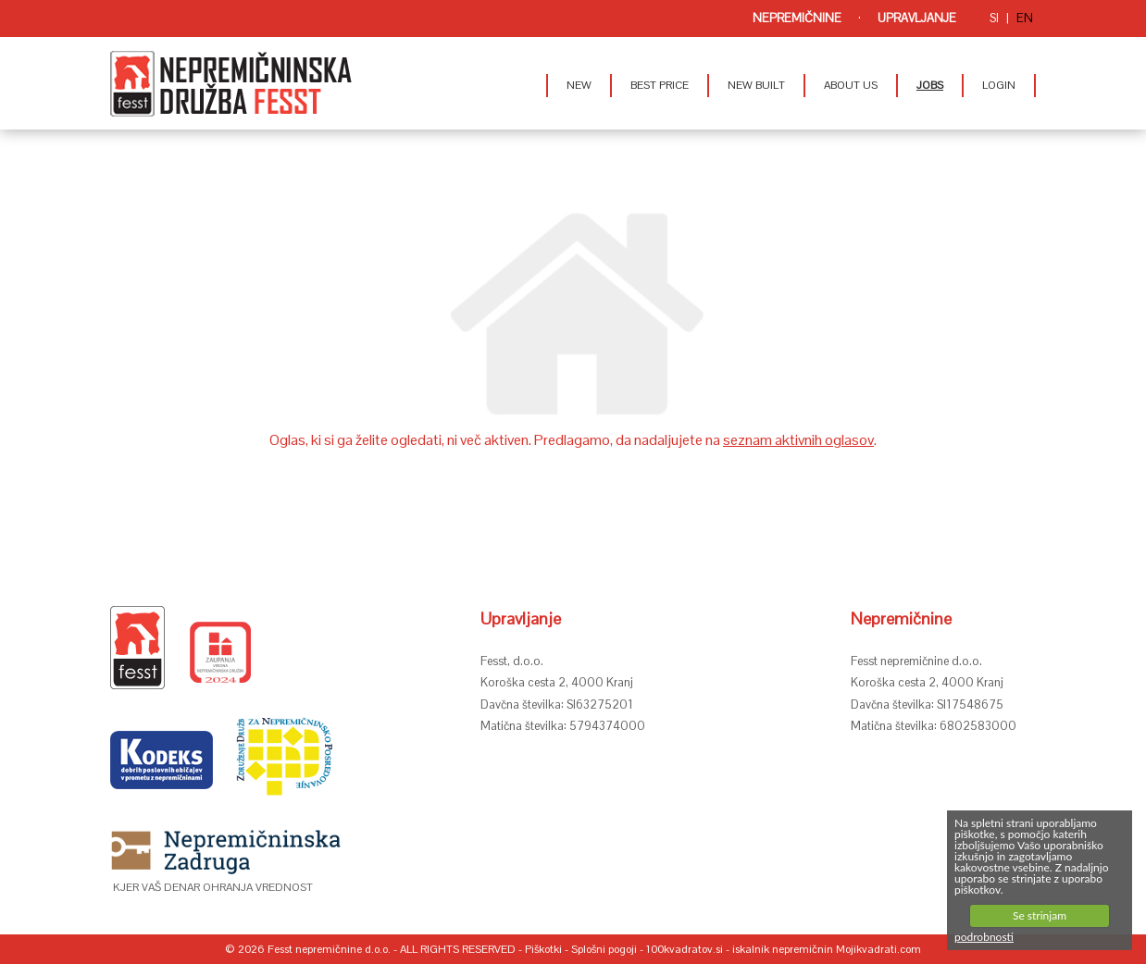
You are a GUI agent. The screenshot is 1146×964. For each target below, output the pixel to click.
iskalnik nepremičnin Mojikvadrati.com (826, 949)
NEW (579, 85)
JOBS (929, 85)
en (1024, 18)
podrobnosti (984, 937)
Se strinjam (1039, 915)
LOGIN (998, 85)
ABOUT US (851, 85)
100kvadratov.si (684, 949)
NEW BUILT (756, 85)
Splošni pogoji (604, 949)
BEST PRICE (659, 85)
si (994, 18)
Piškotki (543, 949)
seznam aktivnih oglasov (798, 440)
